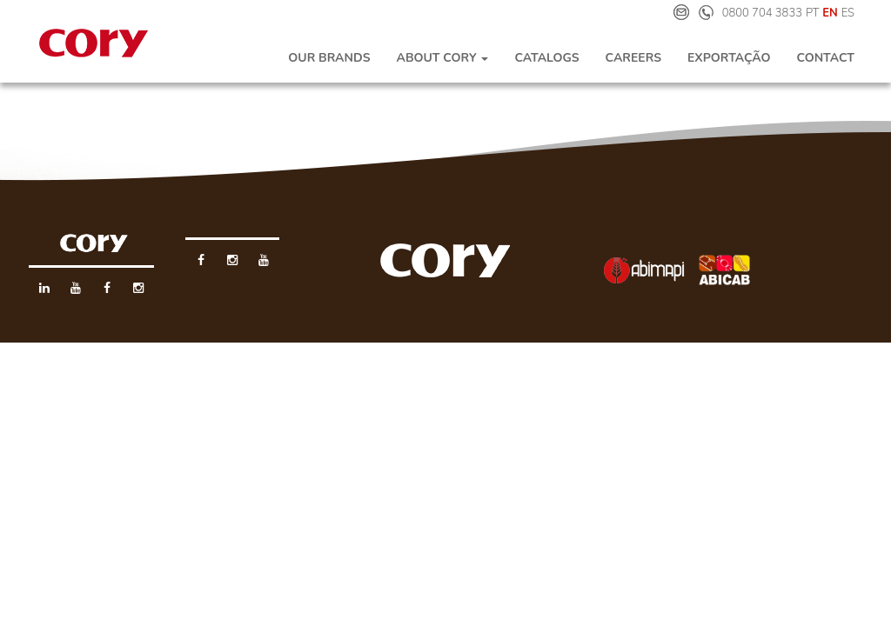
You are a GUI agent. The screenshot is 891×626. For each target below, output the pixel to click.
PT (813, 13)
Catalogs (546, 58)
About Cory (442, 58)
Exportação (728, 58)
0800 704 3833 (762, 13)
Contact (825, 58)
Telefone (705, 12)
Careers (633, 58)
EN (830, 13)
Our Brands (329, 58)
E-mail (681, 12)
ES (847, 13)
